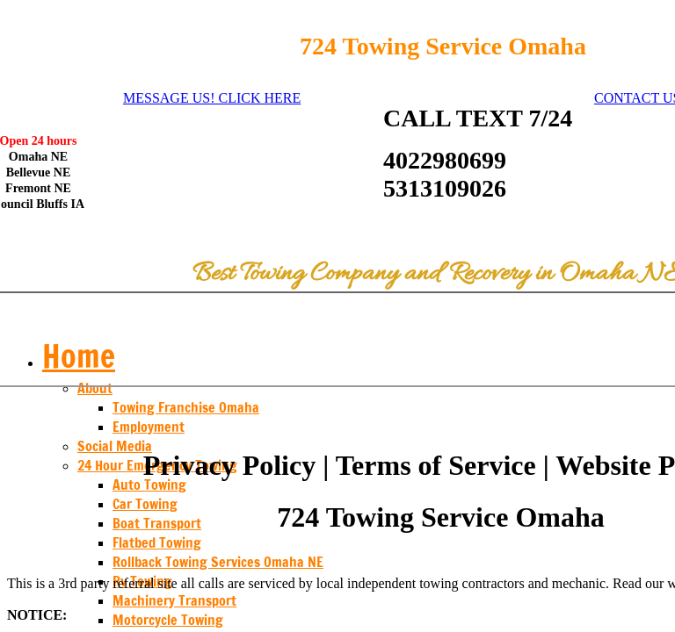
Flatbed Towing (156, 542)
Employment (148, 426)
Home (78, 356)
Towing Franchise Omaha (185, 407)
